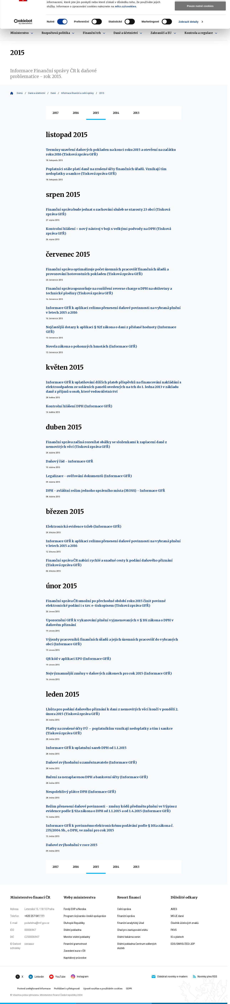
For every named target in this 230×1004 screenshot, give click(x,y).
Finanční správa (126, 916)
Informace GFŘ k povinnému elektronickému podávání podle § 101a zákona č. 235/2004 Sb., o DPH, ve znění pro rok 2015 (109, 828)
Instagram (80, 976)
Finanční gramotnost (75, 943)
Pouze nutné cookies (200, 29)
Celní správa (124, 909)
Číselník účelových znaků (185, 923)
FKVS (174, 929)
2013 (136, 113)
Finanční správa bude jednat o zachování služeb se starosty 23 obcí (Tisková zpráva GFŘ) (108, 211)
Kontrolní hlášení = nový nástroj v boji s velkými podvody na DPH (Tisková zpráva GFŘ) (108, 231)
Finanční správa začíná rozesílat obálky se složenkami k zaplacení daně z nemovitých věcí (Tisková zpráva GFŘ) (106, 444)
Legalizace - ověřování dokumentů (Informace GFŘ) (89, 476)
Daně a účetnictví (36, 93)
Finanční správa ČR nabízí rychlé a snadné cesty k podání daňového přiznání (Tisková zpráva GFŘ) (109, 562)
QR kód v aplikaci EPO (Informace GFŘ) (78, 659)
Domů (20, 93)
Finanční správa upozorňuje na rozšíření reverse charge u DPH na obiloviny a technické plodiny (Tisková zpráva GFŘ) (109, 290)
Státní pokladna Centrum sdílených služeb (136, 946)
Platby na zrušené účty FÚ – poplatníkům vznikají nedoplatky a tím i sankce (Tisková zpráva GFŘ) (109, 730)
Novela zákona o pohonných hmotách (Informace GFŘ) (91, 346)
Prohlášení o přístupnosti (67, 988)
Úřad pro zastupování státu (132, 929)
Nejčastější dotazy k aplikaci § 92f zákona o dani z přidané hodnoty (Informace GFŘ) (111, 329)
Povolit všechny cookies (200, 8)
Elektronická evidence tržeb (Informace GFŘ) (83, 526)
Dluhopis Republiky (74, 923)
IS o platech (177, 936)
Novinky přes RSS (205, 976)
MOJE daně (177, 916)
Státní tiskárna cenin (128, 936)
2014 (116, 113)
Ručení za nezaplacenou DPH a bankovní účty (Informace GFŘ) (97, 777)
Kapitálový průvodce (75, 957)
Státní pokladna (72, 929)
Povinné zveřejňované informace (33, 988)
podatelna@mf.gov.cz (36, 923)
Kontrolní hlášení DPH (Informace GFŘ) (79, 406)
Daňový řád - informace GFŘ (69, 461)
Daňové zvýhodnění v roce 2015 (71, 845)
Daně (53, 93)
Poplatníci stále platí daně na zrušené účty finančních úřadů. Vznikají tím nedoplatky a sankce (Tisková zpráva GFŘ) (106, 171)
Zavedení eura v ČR (74, 950)
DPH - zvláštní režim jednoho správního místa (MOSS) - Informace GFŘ (105, 491)
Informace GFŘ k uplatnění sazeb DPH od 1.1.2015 (86, 748)
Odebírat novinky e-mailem (170, 976)
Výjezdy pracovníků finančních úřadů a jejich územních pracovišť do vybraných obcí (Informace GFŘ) (112, 641)
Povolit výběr (200, 19)
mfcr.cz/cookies (125, 30)
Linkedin (36, 977)
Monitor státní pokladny (77, 936)
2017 (56, 113)
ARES (174, 909)
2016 (76, 113)
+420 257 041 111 (34, 916)
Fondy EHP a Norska (75, 909)
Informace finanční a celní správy (77, 93)
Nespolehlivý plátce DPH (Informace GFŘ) (81, 792)
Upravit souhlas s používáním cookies (102, 988)
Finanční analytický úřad (130, 923)
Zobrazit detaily (189, 45)
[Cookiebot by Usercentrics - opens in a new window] (23, 45)
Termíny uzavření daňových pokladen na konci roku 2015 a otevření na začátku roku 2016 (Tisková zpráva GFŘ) (111, 152)
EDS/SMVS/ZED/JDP (183, 943)
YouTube (57, 977)
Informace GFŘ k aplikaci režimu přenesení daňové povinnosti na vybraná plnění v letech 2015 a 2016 (113, 310)
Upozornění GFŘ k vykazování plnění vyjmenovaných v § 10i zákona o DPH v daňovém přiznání (109, 622)
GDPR (129, 988)
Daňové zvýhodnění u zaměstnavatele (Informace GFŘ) (91, 762)
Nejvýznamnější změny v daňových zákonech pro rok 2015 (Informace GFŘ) (109, 673)
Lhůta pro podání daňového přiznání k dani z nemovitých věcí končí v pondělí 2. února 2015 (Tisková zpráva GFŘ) (112, 711)
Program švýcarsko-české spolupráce (85, 916)
